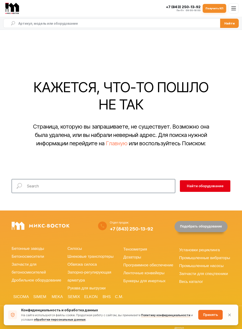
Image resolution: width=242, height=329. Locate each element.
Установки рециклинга (199, 250)
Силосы (74, 248)
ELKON (91, 297)
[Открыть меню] (234, 8)
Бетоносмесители (28, 256)
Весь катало (190, 281)
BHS (107, 297)
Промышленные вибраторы (204, 258)
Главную (117, 143)
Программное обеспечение (148, 265)
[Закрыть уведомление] (229, 315)
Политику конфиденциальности (165, 315)
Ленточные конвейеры (144, 273)
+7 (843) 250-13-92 (131, 229)
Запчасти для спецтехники (203, 273)
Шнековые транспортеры (90, 256)
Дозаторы (132, 257)
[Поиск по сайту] (111, 23)
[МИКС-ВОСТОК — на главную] (13, 8)
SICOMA (21, 297)
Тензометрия (135, 249)
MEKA (57, 297)
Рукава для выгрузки (86, 288)
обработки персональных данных (60, 319)
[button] (201, 226)
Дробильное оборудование (36, 280)
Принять (210, 315)
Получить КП (214, 8)
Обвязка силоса (82, 264)
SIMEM (39, 297)
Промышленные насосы (201, 266)
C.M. (119, 297)
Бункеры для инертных (144, 281)
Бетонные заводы (28, 248)
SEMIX (74, 297)
